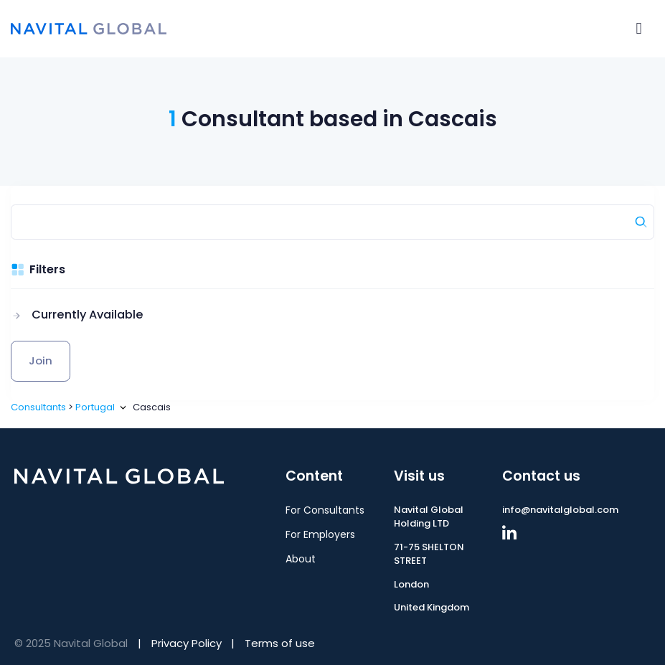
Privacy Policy (186, 643)
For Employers (320, 534)
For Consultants (325, 510)
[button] (77, 315)
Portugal (95, 407)
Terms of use (280, 643)
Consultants (38, 407)
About (301, 559)
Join (40, 360)
